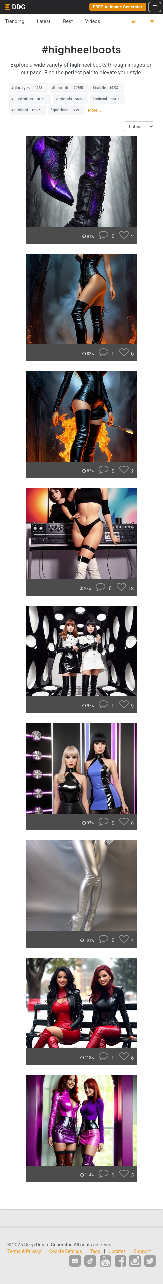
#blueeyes (28, 87)
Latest (43, 21)
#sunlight (27, 110)
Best (68, 21)
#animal (107, 99)
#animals (70, 99)
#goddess (66, 110)
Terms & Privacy (24, 1251)
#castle (107, 87)
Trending (14, 21)
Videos (92, 21)
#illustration (30, 99)
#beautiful (69, 87)
